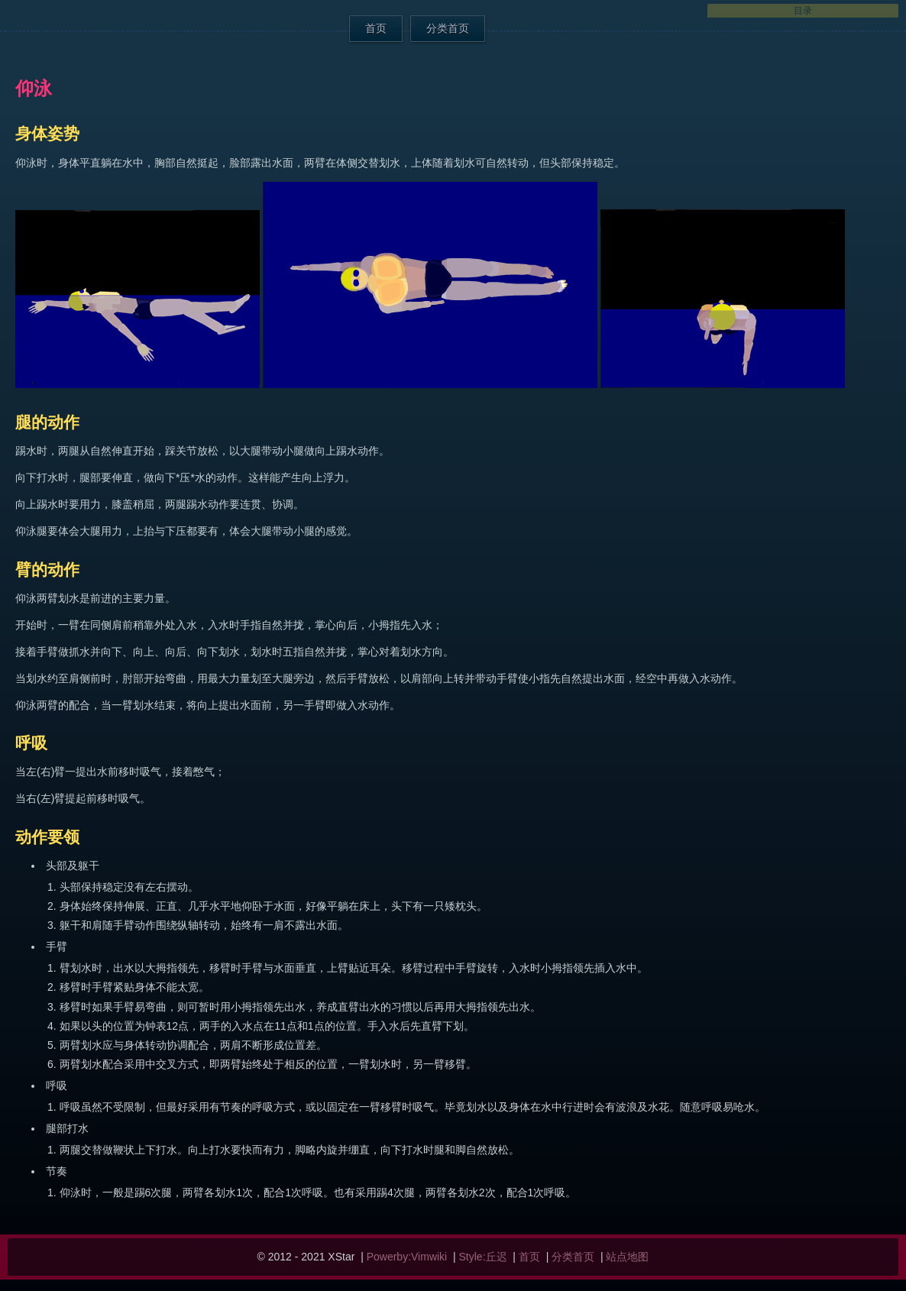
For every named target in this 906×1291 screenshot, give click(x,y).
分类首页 (447, 28)
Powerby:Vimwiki (407, 1257)
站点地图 (627, 1257)
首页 (376, 28)
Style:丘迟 (483, 1257)
